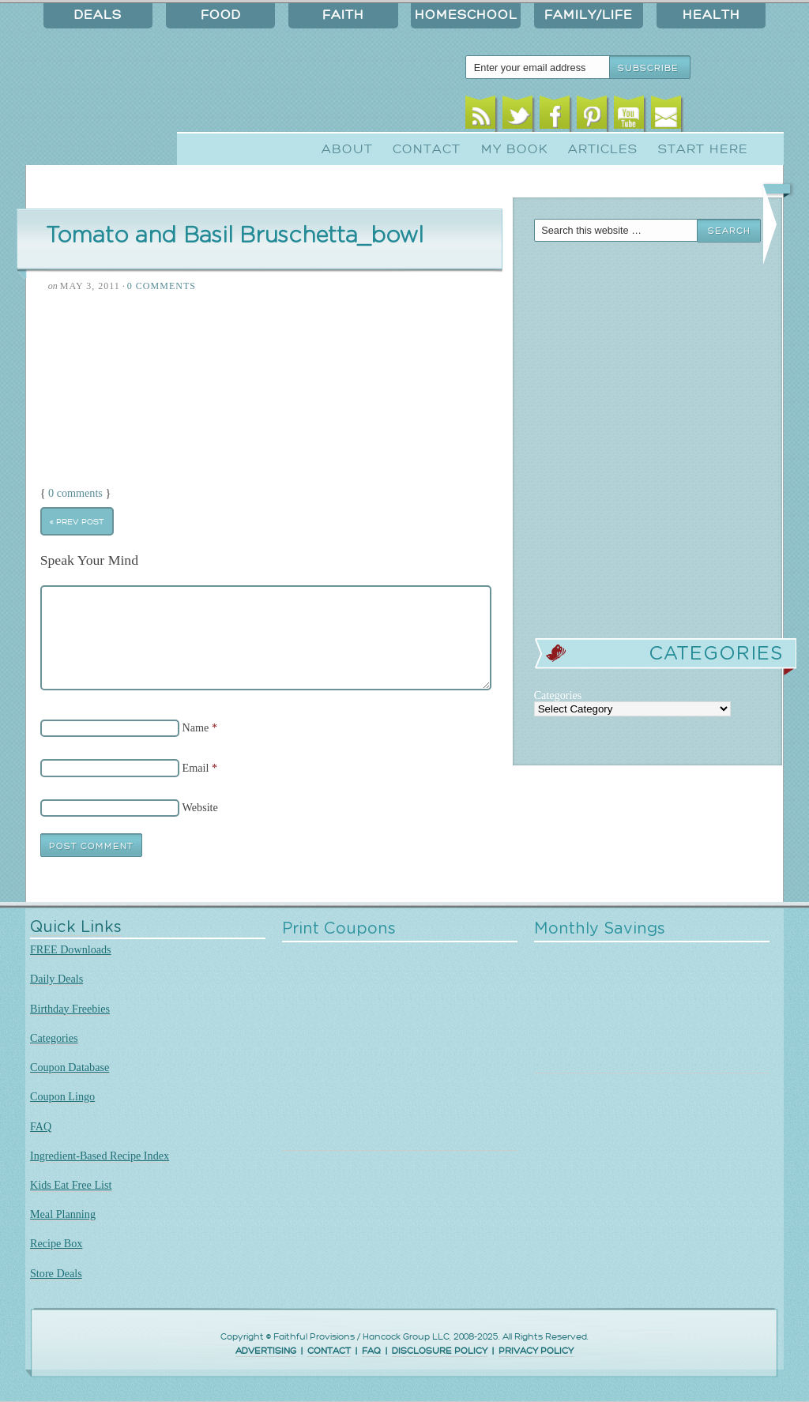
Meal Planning (63, 1214)
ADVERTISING (265, 1351)
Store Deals (56, 1273)
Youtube (629, 116)
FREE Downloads (70, 949)
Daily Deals (56, 978)
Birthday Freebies (70, 1008)
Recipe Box (56, 1243)
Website (200, 807)
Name (195, 727)
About (347, 149)
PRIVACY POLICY (536, 1351)
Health (711, 15)
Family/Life (588, 15)
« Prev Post (76, 521)
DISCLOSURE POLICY (439, 1351)
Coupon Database (69, 1067)
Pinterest (592, 116)
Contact (427, 149)
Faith (343, 15)
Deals (98, 15)
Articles (603, 149)
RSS (480, 116)
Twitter (517, 116)
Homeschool (466, 15)
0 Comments (161, 285)
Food (221, 15)
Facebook (555, 116)
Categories (54, 1038)
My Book (514, 149)
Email (666, 116)
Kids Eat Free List (70, 1184)
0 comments (75, 493)
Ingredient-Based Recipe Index (99, 1155)
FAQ (40, 1126)
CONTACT (329, 1351)
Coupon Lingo (62, 1096)
